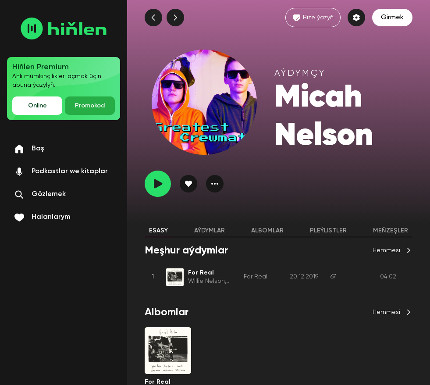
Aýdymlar (209, 231)
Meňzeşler (390, 231)
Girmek (392, 17)
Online (37, 106)
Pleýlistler (328, 231)
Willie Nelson (206, 281)
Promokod (90, 106)
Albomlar (267, 231)
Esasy (158, 231)
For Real (255, 277)
